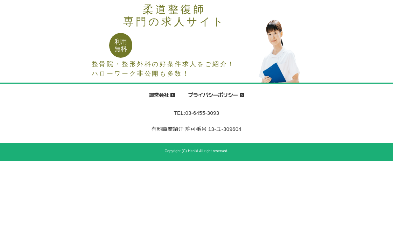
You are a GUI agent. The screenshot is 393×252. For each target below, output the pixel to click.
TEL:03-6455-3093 (196, 113)
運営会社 (159, 95)
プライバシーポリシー (213, 95)
